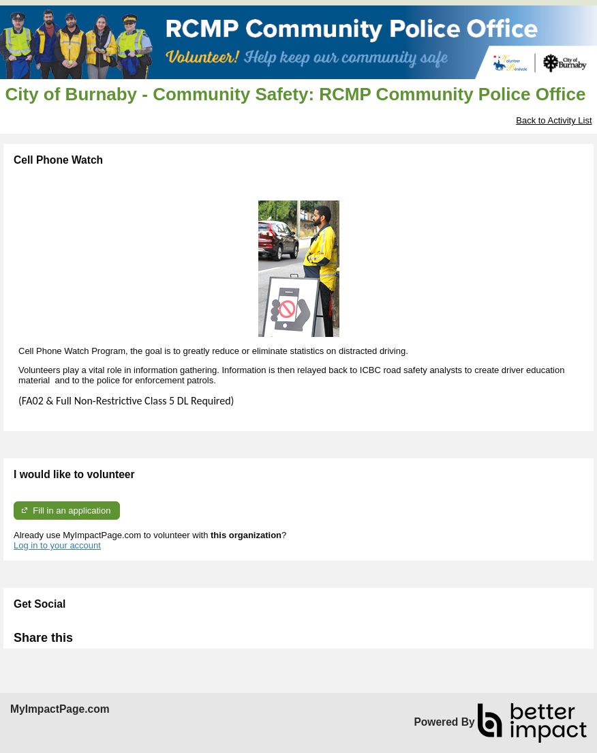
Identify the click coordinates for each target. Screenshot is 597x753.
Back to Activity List (554, 120)
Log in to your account (57, 545)
